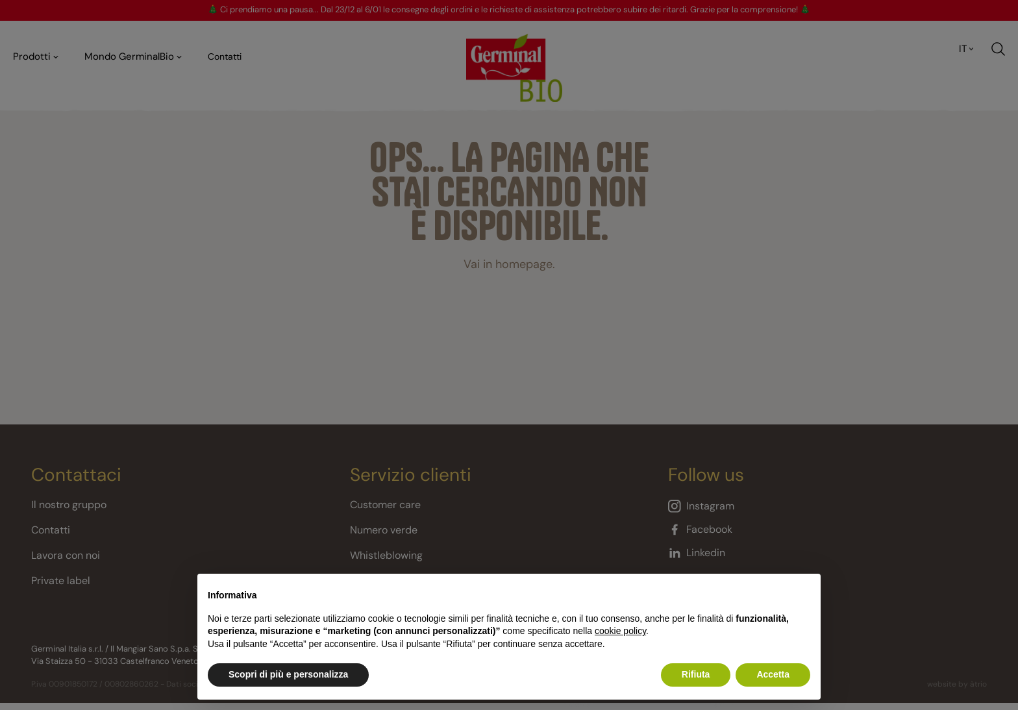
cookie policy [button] (620, 631)
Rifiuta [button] (696, 674)
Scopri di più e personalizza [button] (288, 674)
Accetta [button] (772, 674)
